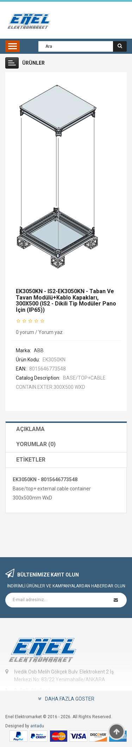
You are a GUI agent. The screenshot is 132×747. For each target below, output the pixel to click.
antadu (37, 725)
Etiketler (30, 459)
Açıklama (30, 429)
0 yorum (25, 332)
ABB (39, 350)
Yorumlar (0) (36, 444)
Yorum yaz (50, 332)
